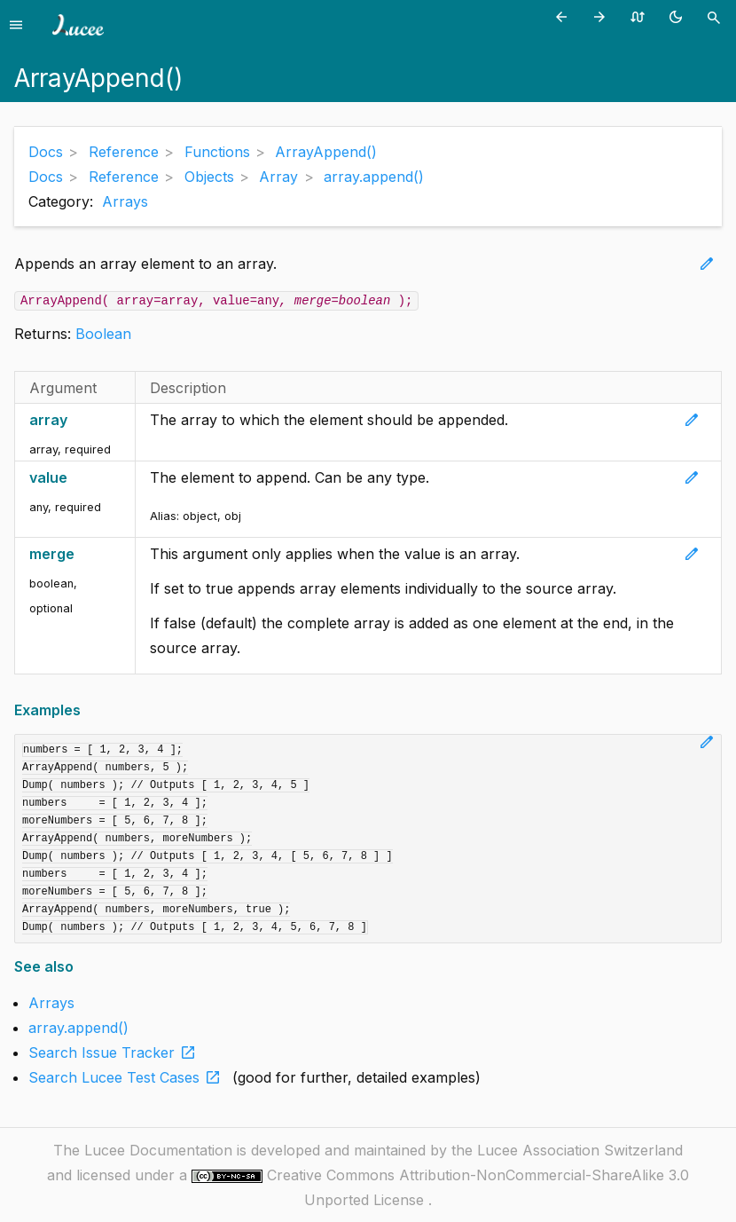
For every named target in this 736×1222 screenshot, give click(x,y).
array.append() (78, 1028)
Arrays (125, 201)
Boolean (103, 334)
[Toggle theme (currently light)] (679, 16)
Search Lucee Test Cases (128, 1077)
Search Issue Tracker (115, 1052)
